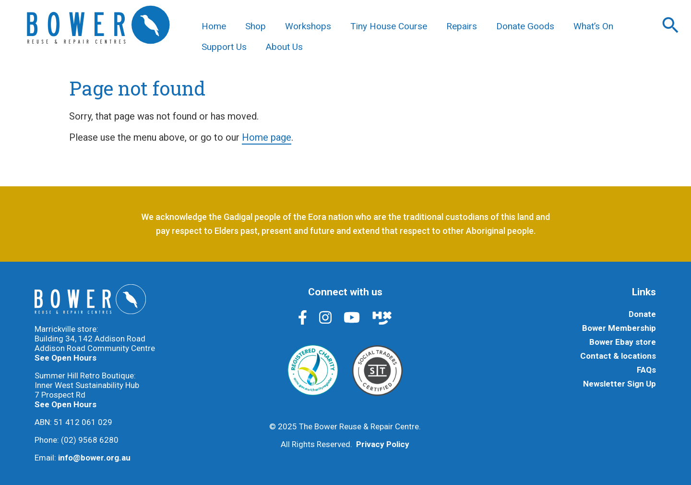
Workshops (308, 26)
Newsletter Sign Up (619, 383)
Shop (255, 26)
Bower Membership (619, 328)
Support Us (224, 46)
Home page (266, 137)
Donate (642, 314)
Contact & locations (618, 356)
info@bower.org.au (94, 457)
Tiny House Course (388, 26)
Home (214, 26)
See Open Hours (65, 358)
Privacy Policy (382, 444)
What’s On (593, 26)
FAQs (646, 370)
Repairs (461, 26)
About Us (284, 46)
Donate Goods (525, 26)
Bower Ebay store (622, 342)
